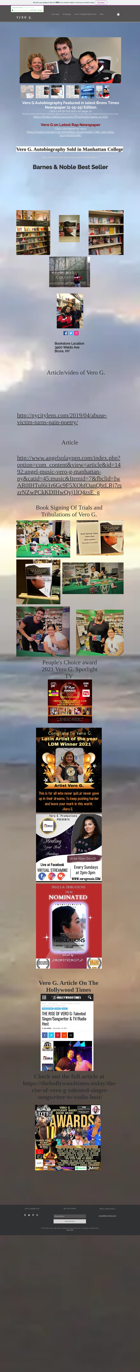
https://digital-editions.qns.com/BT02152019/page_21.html (70, 116)
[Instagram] (76, 333)
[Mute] (39, 10)
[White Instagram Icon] (37, 1215)
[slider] (41, 10)
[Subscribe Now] (70, 1221)
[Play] (13, 10)
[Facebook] (65, 333)
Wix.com (70, 1230)
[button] (118, 14)
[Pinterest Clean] (33, 1215)
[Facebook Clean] (25, 1215)
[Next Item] (117, 60)
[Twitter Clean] (29, 1215)
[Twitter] (71, 333)
